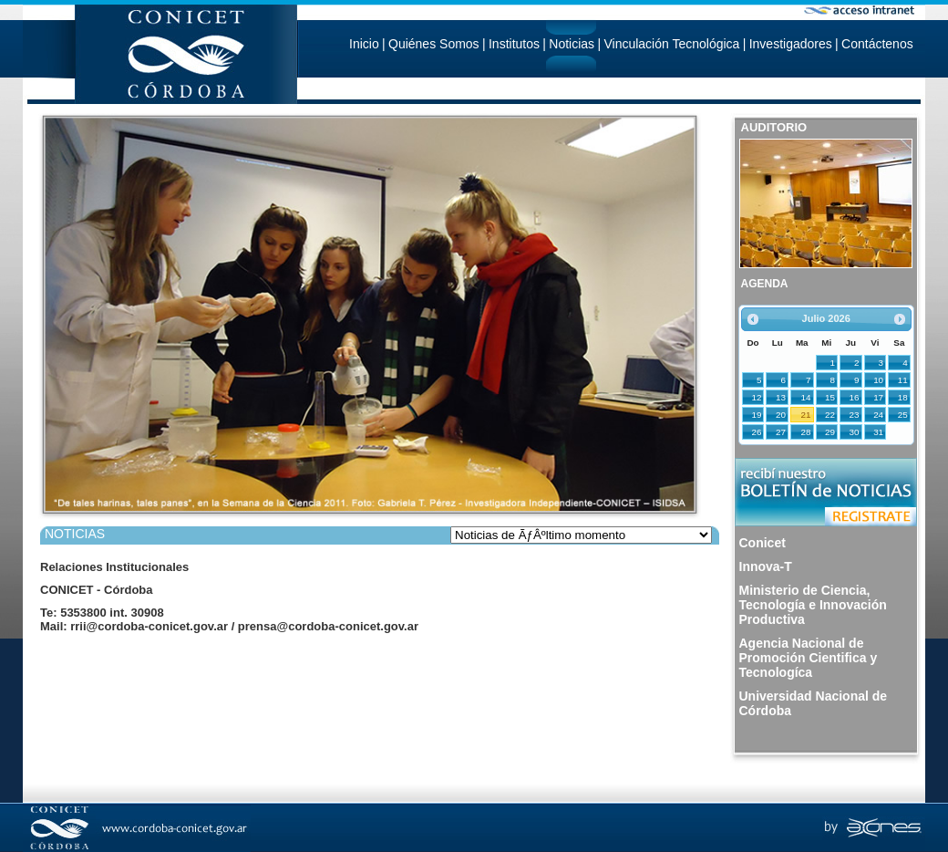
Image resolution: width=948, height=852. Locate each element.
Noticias (571, 43)
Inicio (364, 43)
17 (878, 397)
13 (781, 397)
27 (781, 432)
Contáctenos (877, 43)
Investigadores (790, 43)
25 (903, 415)
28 (806, 432)
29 (830, 432)
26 (757, 432)
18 (903, 397)
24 (878, 415)
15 (830, 397)
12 (757, 397)
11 (903, 380)
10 (878, 380)
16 (855, 397)
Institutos (514, 43)
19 (757, 415)
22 (830, 415)
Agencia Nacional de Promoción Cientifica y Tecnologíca (808, 658)
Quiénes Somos (433, 43)
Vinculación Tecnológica (671, 43)
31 (878, 432)
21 (806, 415)
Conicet (762, 542)
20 (781, 415)
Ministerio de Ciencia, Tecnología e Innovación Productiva (813, 605)
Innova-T (765, 566)
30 (855, 432)
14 (806, 397)
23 (855, 415)
